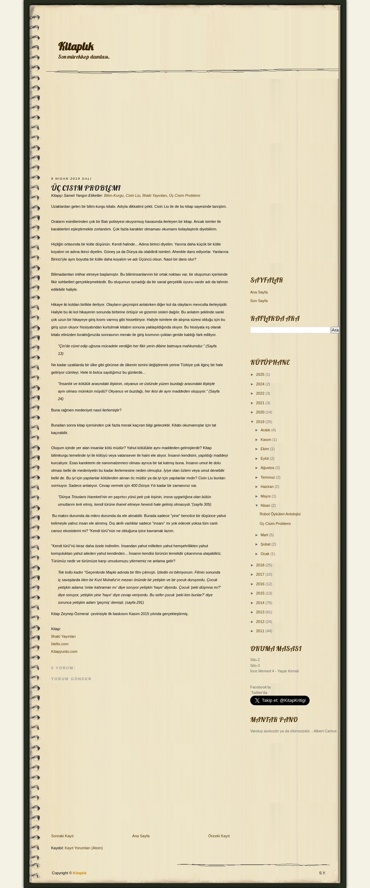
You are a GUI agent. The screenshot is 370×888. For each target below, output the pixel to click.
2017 (261, 574)
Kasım (266, 439)
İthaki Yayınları (154, 195)
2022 (261, 393)
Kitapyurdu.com (64, 651)
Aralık (266, 430)
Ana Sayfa (141, 836)
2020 (261, 412)
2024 (261, 384)
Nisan (266, 505)
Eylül (265, 458)
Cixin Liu (133, 195)
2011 (261, 631)
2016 (261, 584)
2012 (261, 622)
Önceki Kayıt (219, 836)
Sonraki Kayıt (62, 836)
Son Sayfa (259, 301)
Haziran (268, 486)
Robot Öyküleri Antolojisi (279, 514)
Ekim (265, 449)
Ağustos (268, 468)
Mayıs (266, 496)
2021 (261, 403)
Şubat (266, 544)
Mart (265, 535)
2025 (261, 374)
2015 (261, 593)
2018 (261, 565)
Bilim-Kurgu (114, 195)
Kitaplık (75, 46)
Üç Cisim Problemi (85, 188)
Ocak (265, 554)
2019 (261, 422)
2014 (261, 603)
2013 (261, 612)
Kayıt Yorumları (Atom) (84, 848)
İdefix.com (59, 644)
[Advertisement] (185, 126)
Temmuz (268, 477)
